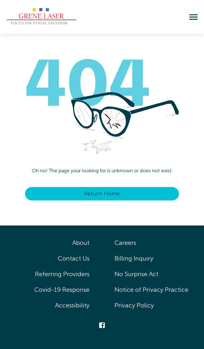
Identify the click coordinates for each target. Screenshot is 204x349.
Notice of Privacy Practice (151, 289)
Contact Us (73, 258)
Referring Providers (62, 274)
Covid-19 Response (61, 289)
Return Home (102, 193)
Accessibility (72, 305)
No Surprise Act (136, 274)
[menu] (193, 17)
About (80, 242)
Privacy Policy (134, 305)
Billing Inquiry (134, 258)
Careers (125, 242)
